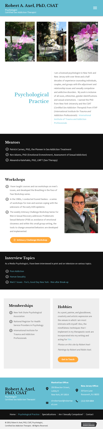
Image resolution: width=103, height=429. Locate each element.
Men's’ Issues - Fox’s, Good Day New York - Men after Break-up (39, 282)
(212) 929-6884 (87, 400)
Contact (89, 414)
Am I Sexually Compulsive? (71, 414)
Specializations (49, 414)
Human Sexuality (18, 276)
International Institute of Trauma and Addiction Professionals (72, 119)
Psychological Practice (28, 414)
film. (70, 339)
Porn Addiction (17, 271)
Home (12, 414)
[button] (30, 240)
